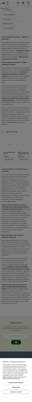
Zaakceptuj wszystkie (16, 392)
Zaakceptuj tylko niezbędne (16, 382)
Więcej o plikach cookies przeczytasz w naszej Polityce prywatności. (14, 377)
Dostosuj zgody (16, 387)
